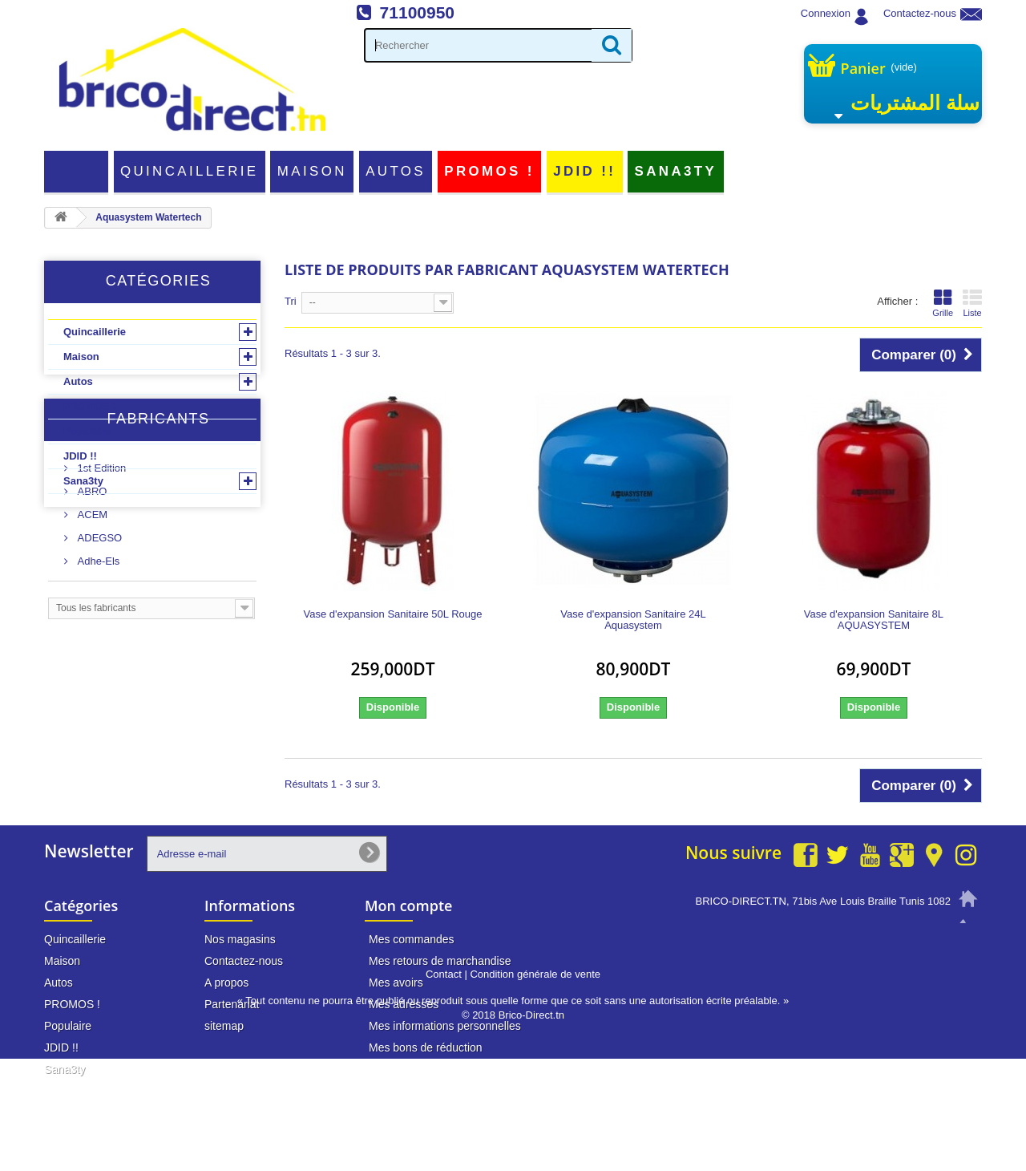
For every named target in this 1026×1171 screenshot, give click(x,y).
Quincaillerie (189, 171)
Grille (942, 303)
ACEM (91, 643)
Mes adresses (403, 1004)
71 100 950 (923, 931)
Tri (291, 301)
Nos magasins (240, 939)
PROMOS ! (489, 171)
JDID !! (584, 171)
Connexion (825, 13)
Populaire (87, 431)
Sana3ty (676, 171)
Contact (444, 1086)
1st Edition (100, 596)
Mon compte (408, 905)
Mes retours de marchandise (440, 960)
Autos (396, 171)
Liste (972, 303)
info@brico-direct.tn (903, 961)
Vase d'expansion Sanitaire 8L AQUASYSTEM (873, 620)
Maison (312, 171)
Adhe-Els (97, 689)
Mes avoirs (396, 982)
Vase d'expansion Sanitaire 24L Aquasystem (632, 620)
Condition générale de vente (535, 1086)
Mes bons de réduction (426, 1047)
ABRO (91, 620)
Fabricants (158, 553)
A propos (226, 982)
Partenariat (231, 1004)
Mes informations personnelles (445, 1025)
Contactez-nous (919, 13)
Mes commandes (411, 939)
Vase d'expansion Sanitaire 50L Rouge (393, 614)
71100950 (417, 12)
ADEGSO (98, 666)
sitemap (224, 1025)
